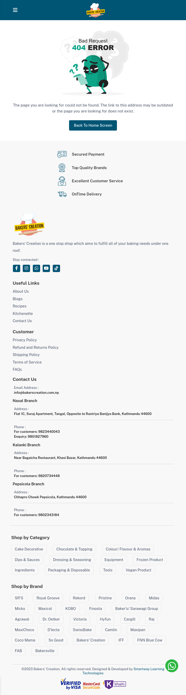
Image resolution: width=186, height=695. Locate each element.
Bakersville (44, 650)
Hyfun (105, 619)
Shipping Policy (26, 354)
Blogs (18, 299)
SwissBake (82, 630)
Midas (154, 598)
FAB (18, 650)
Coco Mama (25, 640)
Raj (151, 619)
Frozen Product (150, 559)
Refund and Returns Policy (36, 347)
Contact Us (22, 321)
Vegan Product (138, 570)
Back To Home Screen (93, 125)
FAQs (17, 369)
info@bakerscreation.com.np (36, 393)
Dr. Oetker (51, 619)
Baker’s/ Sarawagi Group (136, 608)
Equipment (114, 559)
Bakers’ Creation (91, 640)
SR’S (19, 598)
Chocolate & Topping (74, 549)
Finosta (95, 608)
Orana (130, 598)
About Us (21, 291)
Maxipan (137, 630)
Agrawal (22, 619)
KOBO (70, 608)
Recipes (19, 306)
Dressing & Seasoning (72, 559)
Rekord (79, 598)
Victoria (80, 619)
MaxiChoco (24, 630)
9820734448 (49, 476)
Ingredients (25, 570)
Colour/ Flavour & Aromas (128, 549)
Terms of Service (27, 362)
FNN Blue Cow (149, 640)
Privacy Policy (25, 340)
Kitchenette (23, 313)
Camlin (111, 630)
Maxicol (45, 608)
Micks (20, 608)
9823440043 (49, 432)
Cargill (130, 619)
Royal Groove (47, 598)
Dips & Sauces (27, 559)
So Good (56, 640)
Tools (107, 570)
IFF (121, 640)
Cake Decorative (29, 549)
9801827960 (38, 437)
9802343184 (48, 515)
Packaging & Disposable (69, 570)
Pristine (105, 598)
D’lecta (53, 630)
